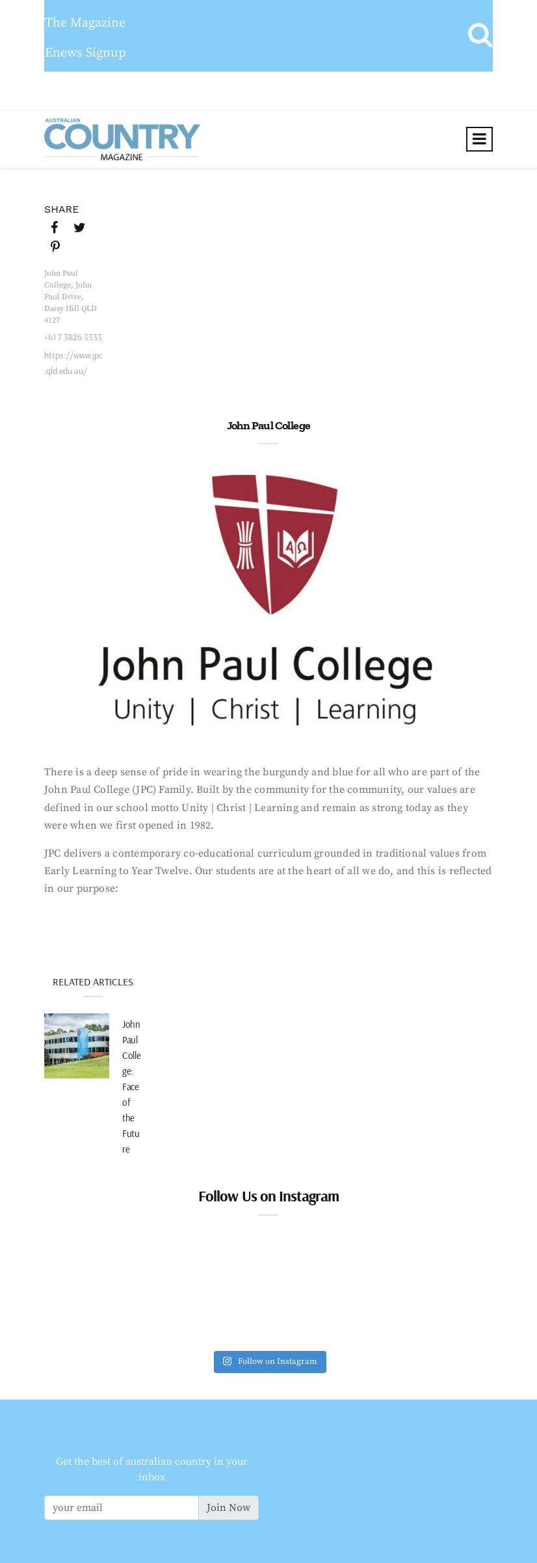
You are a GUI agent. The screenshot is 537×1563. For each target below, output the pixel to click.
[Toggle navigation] (479, 139)
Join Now (228, 1507)
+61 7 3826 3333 (73, 337)
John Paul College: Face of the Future (131, 1086)
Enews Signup (85, 53)
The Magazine (85, 23)
